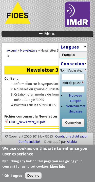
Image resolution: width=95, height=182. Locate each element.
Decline (33, 176)
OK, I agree (13, 176)
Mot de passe (74, 84)
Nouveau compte (77, 97)
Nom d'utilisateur (75, 72)
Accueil (12, 50)
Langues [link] (68, 47)
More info (57, 167)
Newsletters (28, 50)
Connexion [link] (70, 65)
